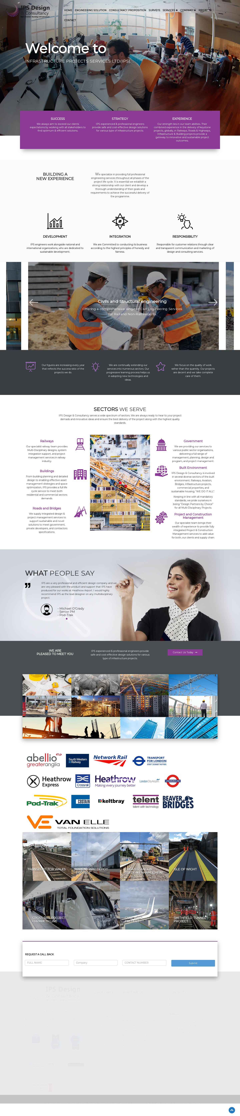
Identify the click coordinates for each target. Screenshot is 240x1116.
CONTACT (70, 20)
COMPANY (188, 10)
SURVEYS (154, 10)
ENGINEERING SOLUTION (90, 10)
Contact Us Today (185, 652)
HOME (68, 10)
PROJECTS (205, 10)
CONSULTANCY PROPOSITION (127, 10)
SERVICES (170, 10)
